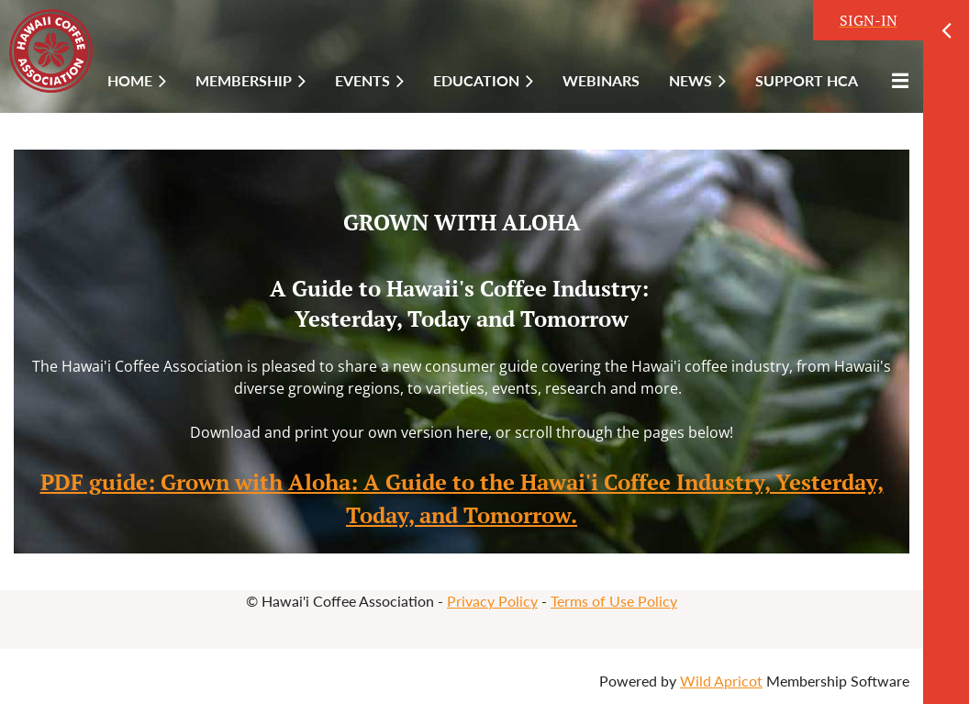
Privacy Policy (492, 600)
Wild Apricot (721, 680)
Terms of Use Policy (614, 600)
